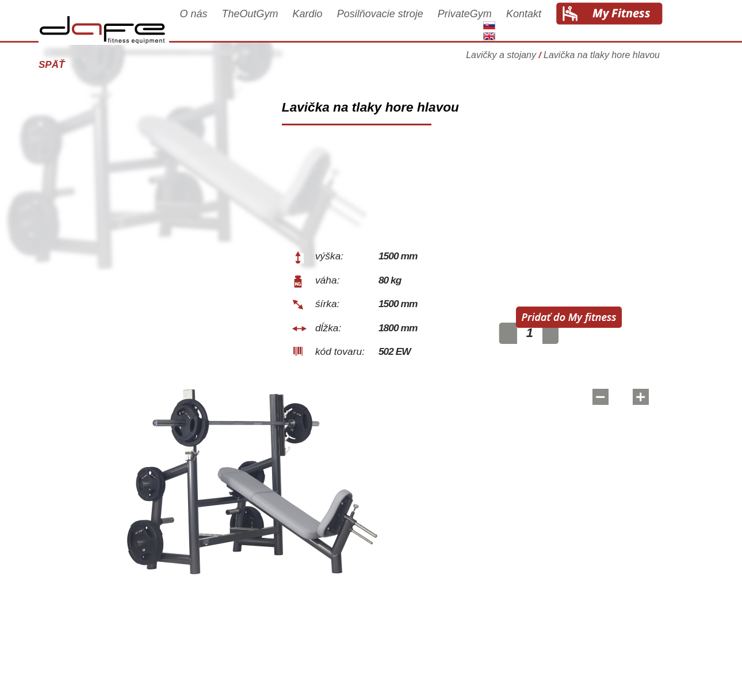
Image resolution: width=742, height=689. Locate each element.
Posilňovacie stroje (396, 24)
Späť (68, 64)
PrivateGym (481, 24)
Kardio (324, 24)
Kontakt (539, 24)
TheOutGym (266, 24)
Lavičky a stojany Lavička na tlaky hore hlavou (579, 60)
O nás (209, 24)
